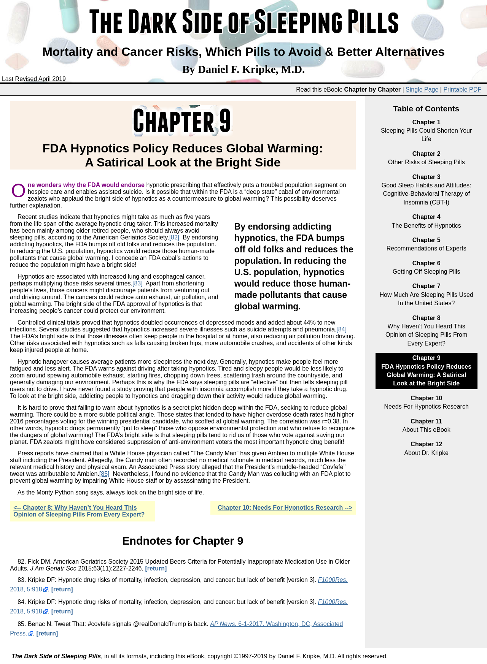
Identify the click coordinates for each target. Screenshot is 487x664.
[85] (104, 474)
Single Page (422, 89)
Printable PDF (462, 89)
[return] (156, 568)
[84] (341, 329)
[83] (137, 283)
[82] (174, 237)
